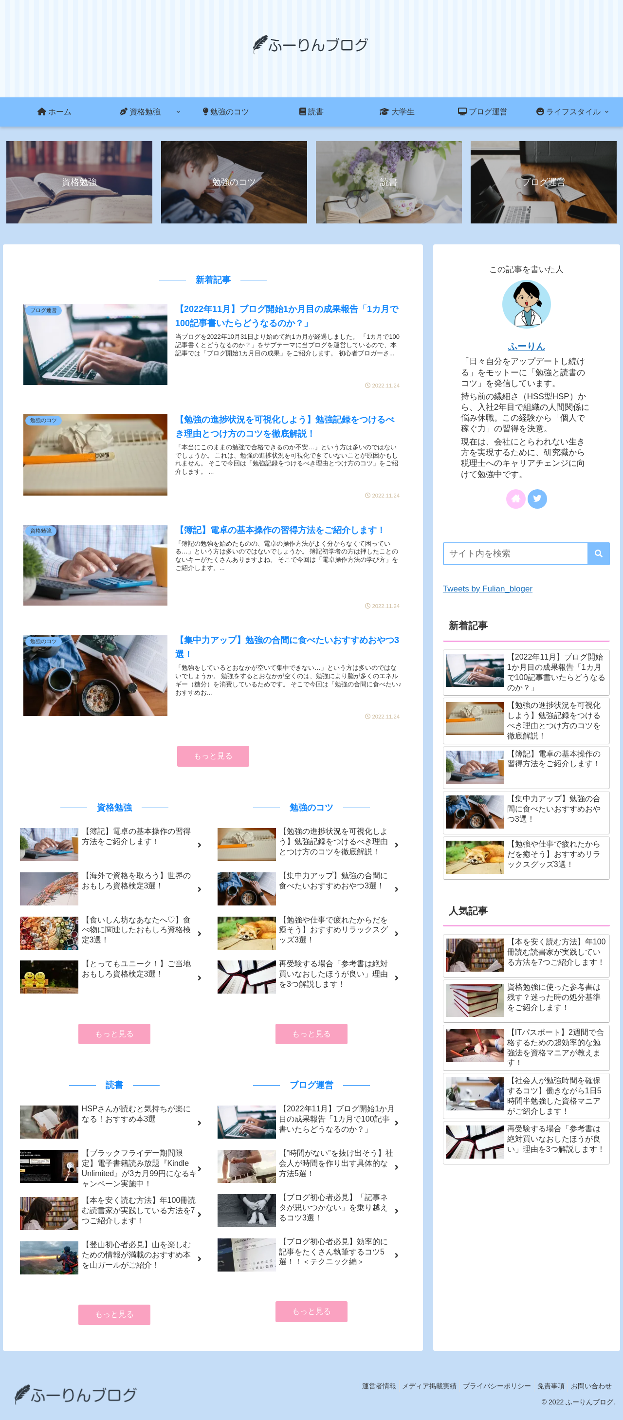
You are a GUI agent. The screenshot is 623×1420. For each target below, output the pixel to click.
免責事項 (545, 1390)
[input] (526, 554)
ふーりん (526, 347)
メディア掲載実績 (415, 1390)
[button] (598, 554)
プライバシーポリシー (487, 1390)
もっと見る (213, 760)
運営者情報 (361, 1390)
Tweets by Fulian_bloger (487, 589)
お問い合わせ (589, 1390)
